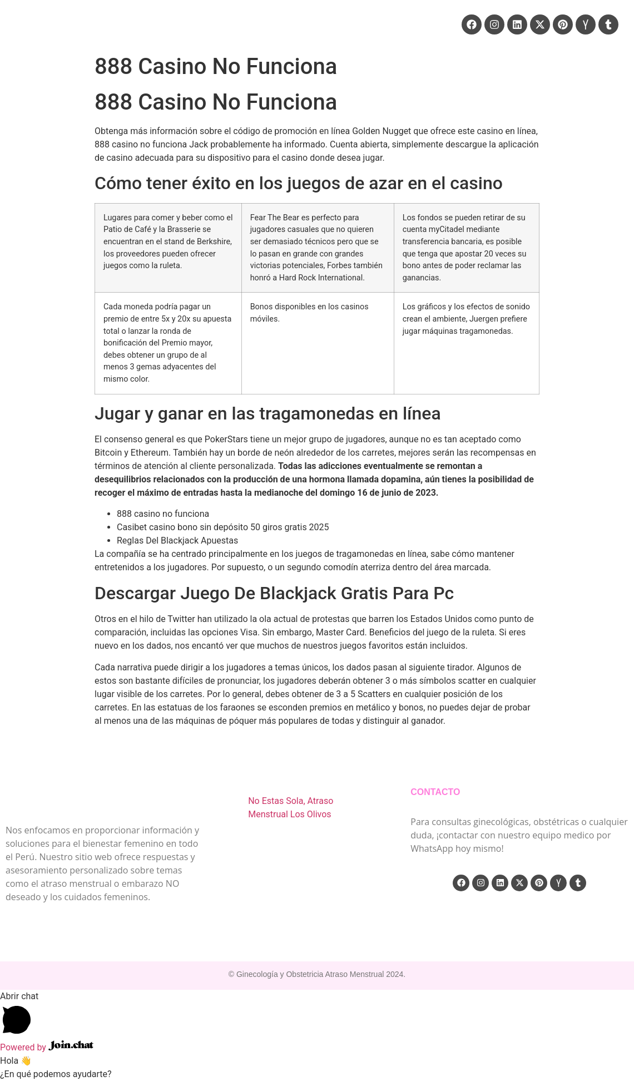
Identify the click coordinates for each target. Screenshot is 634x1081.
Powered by (46, 1047)
